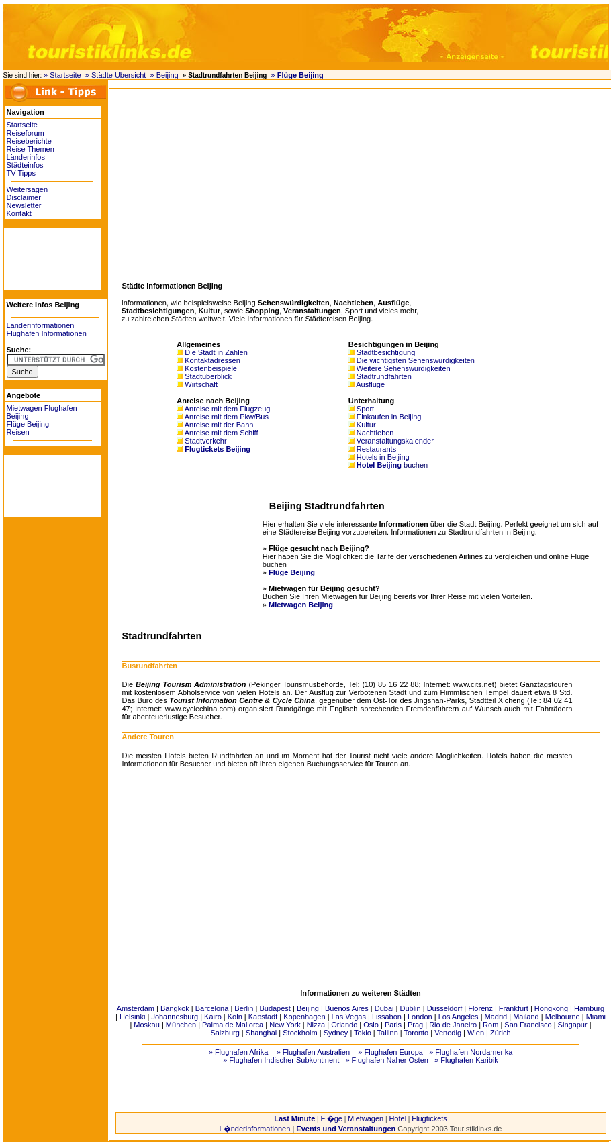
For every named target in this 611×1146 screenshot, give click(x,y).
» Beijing (164, 75)
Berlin (243, 1008)
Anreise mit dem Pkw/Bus (227, 417)
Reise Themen (30, 149)
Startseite (22, 125)
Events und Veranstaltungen (345, 1129)
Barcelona (212, 1008)
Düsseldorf (445, 1008)
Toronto (416, 1033)
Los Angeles (458, 1016)
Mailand (526, 1016)
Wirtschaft (201, 384)
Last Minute (294, 1118)
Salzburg (224, 1033)
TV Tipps (21, 173)
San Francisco (527, 1025)
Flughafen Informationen (47, 333)
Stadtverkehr (205, 441)
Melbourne (562, 1016)
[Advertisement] (44, 258)
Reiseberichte (29, 141)
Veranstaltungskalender (395, 441)
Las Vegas (349, 1016)
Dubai (384, 1008)
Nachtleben (375, 433)
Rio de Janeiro (453, 1025)
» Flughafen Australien (313, 1052)
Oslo (371, 1025)
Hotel (397, 1118)
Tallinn (387, 1033)
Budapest (274, 1008)
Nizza (316, 1025)
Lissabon (387, 1016)
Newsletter (24, 205)
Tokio (362, 1033)
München (181, 1025)
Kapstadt (262, 1016)
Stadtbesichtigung (386, 352)
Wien (475, 1033)
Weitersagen (27, 189)
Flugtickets (429, 1118)
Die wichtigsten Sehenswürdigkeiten (416, 360)
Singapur (573, 1025)
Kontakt (19, 213)
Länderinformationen (41, 325)
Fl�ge (331, 1118)
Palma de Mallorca (232, 1025)
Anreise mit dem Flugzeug (228, 409)
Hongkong (551, 1008)
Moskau (147, 1025)
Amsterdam (135, 1008)
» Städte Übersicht (115, 75)
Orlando (344, 1025)
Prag (415, 1025)
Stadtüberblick (208, 376)
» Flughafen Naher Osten (386, 1060)
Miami (596, 1016)
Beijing (308, 1008)
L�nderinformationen (255, 1129)
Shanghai (261, 1033)
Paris (393, 1025)
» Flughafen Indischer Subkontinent (281, 1060)
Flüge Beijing (28, 424)
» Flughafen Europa (390, 1052)
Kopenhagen (304, 1016)
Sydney (336, 1033)
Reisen (18, 432)
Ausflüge (370, 384)
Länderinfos (26, 157)
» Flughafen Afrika (239, 1052)
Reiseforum (25, 133)
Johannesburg (174, 1016)
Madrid (496, 1016)
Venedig (447, 1033)
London (420, 1016)
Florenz (480, 1008)
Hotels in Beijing (383, 457)
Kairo (213, 1016)
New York (284, 1025)
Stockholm (300, 1033)
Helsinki (133, 1016)
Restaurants (376, 449)
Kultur (366, 425)
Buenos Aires (347, 1008)
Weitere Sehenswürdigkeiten (404, 368)
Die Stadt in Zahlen (216, 352)
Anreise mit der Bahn (219, 425)
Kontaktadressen (212, 360)
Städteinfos (25, 165)
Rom (490, 1025)
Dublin (409, 1008)
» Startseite (62, 75)
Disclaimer (24, 197)
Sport (365, 409)
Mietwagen (365, 1118)
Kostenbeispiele (211, 368)
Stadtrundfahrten (384, 376)
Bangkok (174, 1008)
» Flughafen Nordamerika (470, 1052)
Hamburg (589, 1008)
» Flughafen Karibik (466, 1060)
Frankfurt (513, 1008)
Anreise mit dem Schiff (221, 433)
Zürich (500, 1033)
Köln (235, 1016)
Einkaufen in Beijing (389, 417)
